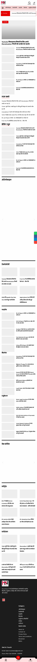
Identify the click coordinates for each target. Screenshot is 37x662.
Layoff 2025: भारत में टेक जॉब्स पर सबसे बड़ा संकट (25, 389)
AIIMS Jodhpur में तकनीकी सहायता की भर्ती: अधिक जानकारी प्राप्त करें (25, 408)
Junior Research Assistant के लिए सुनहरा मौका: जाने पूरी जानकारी (24, 424)
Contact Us (22, 632)
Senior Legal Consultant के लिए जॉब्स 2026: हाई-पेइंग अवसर (25, 400)
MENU (34, 4)
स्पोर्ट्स (4, 487)
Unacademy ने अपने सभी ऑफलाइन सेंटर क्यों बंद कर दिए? (16, 112)
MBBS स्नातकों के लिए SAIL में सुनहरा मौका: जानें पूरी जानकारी (25, 432)
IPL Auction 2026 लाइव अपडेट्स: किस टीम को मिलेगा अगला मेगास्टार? (8, 522)
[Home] (6, 659)
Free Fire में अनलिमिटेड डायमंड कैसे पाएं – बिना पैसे (14, 120)
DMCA (20, 641)
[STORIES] (30, 659)
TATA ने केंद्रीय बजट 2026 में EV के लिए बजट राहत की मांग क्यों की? (18, 115)
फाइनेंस (20, 7)
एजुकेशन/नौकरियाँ (23, 619)
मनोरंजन (5, 532)
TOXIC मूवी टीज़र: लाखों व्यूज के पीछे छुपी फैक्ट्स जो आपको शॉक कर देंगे (25, 57)
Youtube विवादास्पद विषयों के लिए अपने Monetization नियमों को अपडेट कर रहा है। (16, 43)
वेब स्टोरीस (6, 444)
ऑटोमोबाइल (8, 7)
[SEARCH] (29, 2)
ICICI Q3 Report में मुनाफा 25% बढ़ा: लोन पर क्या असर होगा (25, 322)
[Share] (35, 242)
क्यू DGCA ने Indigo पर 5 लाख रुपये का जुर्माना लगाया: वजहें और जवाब (25, 365)
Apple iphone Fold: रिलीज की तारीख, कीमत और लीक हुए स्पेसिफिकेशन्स (27, 300)
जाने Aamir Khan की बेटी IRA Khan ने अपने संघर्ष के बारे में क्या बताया (27, 567)
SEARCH (29, 4)
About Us (21, 630)
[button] (3, 219)
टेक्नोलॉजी (15, 7)
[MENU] (34, 2)
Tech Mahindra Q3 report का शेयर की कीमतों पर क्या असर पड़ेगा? (25, 338)
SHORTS (18, 660)
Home (6, 660)
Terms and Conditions (25, 637)
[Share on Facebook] (35, 236)
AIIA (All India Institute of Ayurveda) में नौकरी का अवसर (25, 416)
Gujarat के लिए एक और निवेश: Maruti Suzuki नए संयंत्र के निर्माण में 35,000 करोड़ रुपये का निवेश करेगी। (25, 374)
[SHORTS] (18, 658)
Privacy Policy (23, 634)
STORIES (30, 660)
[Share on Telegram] (35, 239)
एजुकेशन (5, 396)
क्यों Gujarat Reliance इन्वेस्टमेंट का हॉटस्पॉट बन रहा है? (24, 381)
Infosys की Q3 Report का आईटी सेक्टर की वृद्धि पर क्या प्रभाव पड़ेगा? (25, 346)
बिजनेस (25, 7)
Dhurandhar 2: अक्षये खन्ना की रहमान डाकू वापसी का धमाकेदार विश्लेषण (27, 549)
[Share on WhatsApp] (35, 233)
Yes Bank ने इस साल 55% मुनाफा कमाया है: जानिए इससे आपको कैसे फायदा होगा (25, 330)
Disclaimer (22, 639)
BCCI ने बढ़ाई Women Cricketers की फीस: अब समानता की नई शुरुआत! (8, 503)
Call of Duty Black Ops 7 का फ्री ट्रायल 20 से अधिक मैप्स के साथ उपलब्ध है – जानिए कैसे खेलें (27, 503)
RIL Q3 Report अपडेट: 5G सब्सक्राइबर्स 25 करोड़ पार (15, 117)
